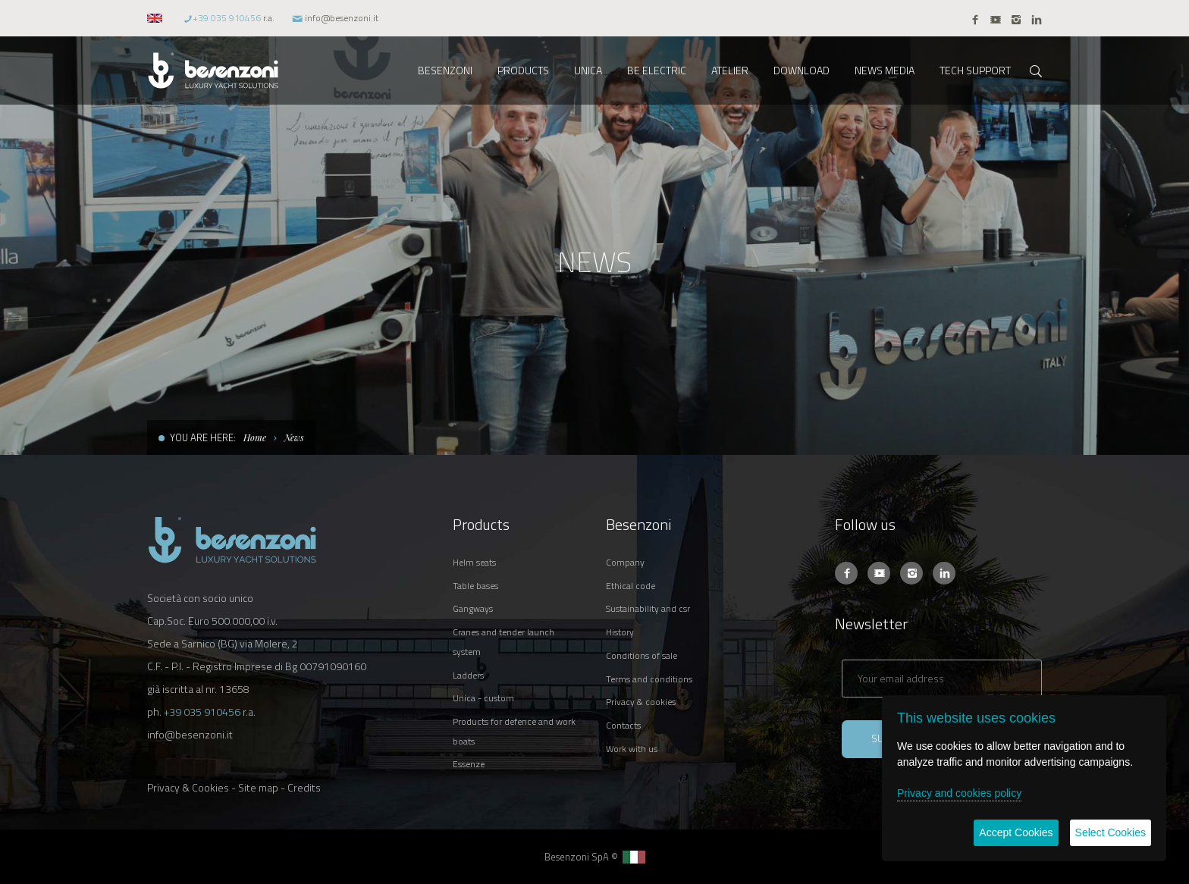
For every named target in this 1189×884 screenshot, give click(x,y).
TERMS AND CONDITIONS (649, 679)
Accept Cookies (1016, 832)
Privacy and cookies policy (959, 793)
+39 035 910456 (227, 18)
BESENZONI (445, 70)
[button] (156, 18)
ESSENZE (469, 764)
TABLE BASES (475, 585)
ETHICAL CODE (630, 585)
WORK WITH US (631, 748)
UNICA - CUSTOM (483, 698)
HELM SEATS (474, 562)
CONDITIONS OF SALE (641, 655)
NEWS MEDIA (884, 70)
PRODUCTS (523, 70)
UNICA (588, 70)
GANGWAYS (473, 608)
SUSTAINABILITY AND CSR (648, 608)
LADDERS (468, 675)
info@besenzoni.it (341, 18)
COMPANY (625, 562)
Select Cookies (1110, 832)
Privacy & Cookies (188, 787)
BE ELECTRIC (656, 70)
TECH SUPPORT (975, 70)
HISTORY (620, 632)
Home (254, 437)
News (294, 437)
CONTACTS (623, 725)
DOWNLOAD (801, 70)
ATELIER (729, 70)
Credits (304, 787)
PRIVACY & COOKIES (641, 701)
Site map (258, 787)
